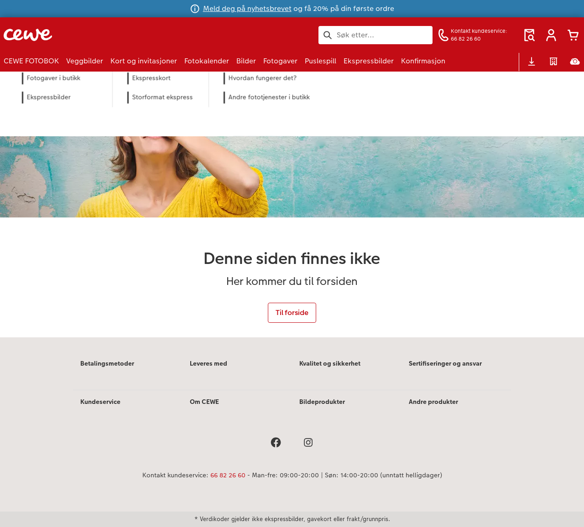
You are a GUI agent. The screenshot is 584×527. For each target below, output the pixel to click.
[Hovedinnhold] (292, 204)
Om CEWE (204, 401)
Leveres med (208, 363)
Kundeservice (100, 401)
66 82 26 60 (227, 475)
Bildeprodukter (322, 401)
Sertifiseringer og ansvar (445, 363)
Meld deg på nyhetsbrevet (247, 8)
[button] (551, 35)
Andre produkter (433, 401)
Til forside (292, 312)
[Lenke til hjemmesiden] (93, 35)
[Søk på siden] (375, 35)
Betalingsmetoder (107, 363)
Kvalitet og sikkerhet (329, 363)
